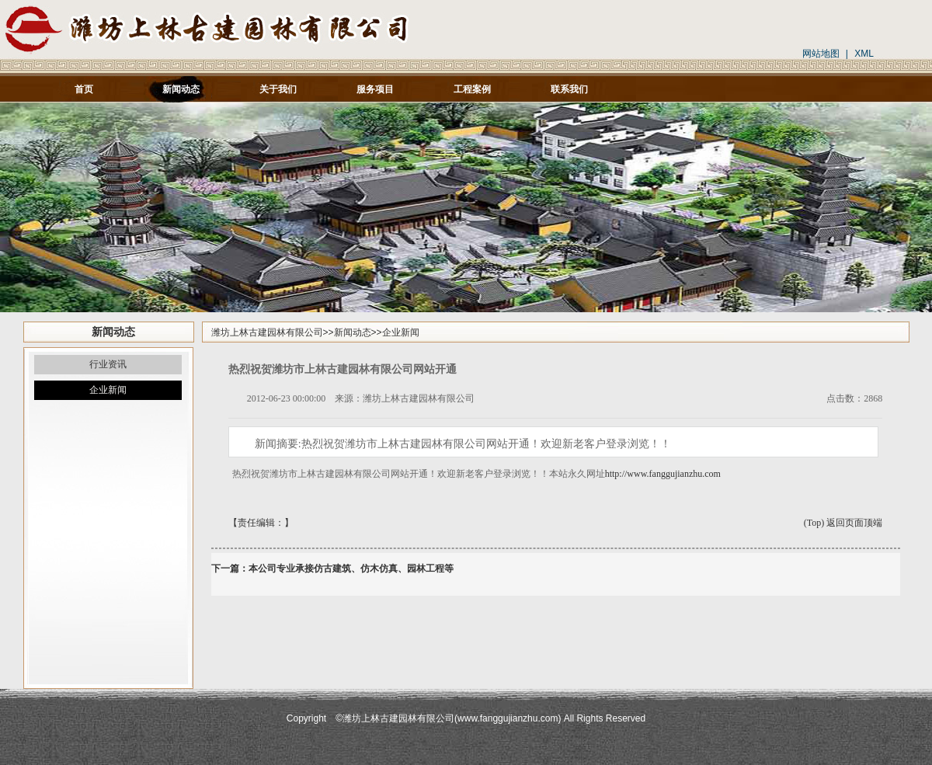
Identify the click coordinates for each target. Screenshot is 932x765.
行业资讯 (108, 364)
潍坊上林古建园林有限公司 (267, 332)
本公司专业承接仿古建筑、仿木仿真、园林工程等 (351, 568)
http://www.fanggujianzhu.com (663, 473)
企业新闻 (108, 389)
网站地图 (821, 53)
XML (864, 53)
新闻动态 (352, 332)
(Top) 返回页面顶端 (843, 522)
